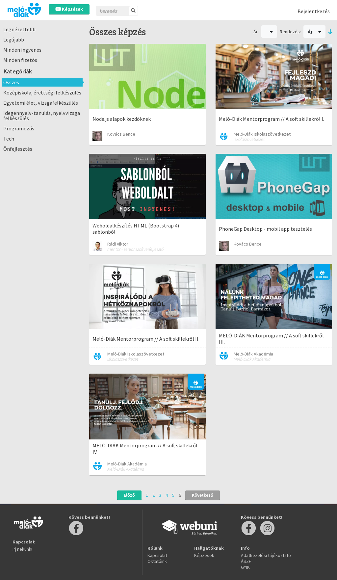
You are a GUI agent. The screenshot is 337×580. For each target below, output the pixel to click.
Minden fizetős (20, 60)
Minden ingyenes (22, 49)
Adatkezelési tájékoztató (266, 555)
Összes (11, 82)
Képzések (69, 9)
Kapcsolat (157, 555)
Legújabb (13, 39)
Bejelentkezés (314, 11)
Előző (129, 495)
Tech (8, 138)
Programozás (18, 128)
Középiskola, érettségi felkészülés (42, 92)
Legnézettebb (19, 29)
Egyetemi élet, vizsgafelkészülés (40, 102)
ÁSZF (246, 561)
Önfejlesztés (17, 148)
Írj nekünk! (22, 549)
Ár (314, 31)
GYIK (245, 567)
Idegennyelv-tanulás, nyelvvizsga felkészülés (41, 115)
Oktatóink (157, 561)
